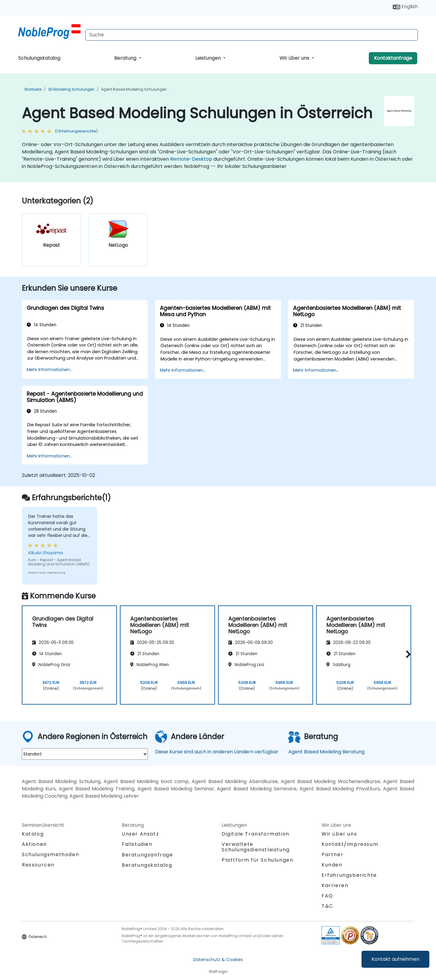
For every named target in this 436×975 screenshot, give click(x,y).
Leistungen (208, 58)
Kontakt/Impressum (350, 844)
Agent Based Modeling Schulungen (134, 89)
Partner (332, 854)
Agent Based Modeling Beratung (326, 751)
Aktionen (34, 844)
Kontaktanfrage (393, 58)
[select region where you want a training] (85, 754)
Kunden (332, 864)
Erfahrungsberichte (349, 875)
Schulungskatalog (39, 58)
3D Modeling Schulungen (71, 89)
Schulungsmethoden (50, 854)
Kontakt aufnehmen (395, 959)
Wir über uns (294, 58)
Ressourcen (38, 864)
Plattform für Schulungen (257, 859)
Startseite (32, 89)
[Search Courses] (251, 35)
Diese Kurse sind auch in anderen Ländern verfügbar (217, 751)
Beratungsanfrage (147, 855)
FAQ (327, 895)
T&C (327, 906)
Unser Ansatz (140, 833)
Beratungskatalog (147, 865)
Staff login (218, 971)
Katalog (33, 833)
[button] (407, 654)
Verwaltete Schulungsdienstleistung (256, 847)
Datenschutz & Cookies (218, 960)
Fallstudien (137, 844)
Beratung (125, 58)
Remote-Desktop (191, 159)
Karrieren (335, 885)
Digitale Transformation (255, 833)
